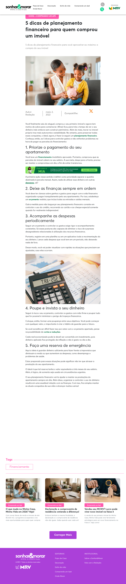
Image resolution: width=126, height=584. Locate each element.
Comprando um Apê (82, 6)
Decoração (51, 6)
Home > (32, 16)
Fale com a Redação (93, 563)
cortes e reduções (52, 332)
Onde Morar (37, 9)
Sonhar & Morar (18, 5)
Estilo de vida (65, 6)
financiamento (45, 157)
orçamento (34, 200)
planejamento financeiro (85, 136)
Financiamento (19, 466)
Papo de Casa (38, 6)
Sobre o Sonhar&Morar (94, 558)
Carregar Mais (63, 535)
